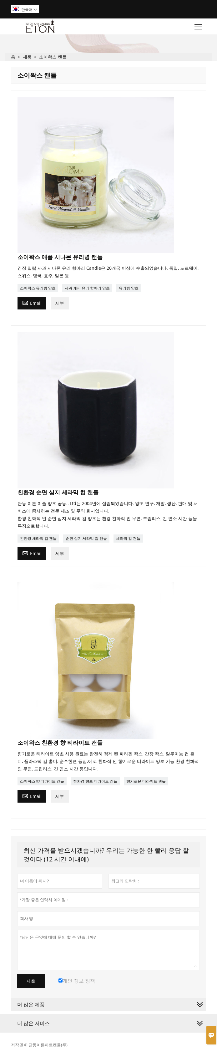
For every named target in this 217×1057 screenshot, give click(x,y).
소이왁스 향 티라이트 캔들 (42, 781)
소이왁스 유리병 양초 (38, 288)
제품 (27, 57)
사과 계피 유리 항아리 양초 (87, 288)
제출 (31, 980)
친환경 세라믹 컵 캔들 (38, 538)
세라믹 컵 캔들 (128, 538)
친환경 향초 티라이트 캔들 (95, 781)
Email (32, 302)
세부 (59, 303)
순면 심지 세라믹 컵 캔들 (86, 538)
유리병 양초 (129, 288)
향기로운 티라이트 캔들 (146, 781)
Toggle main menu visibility (198, 25)
